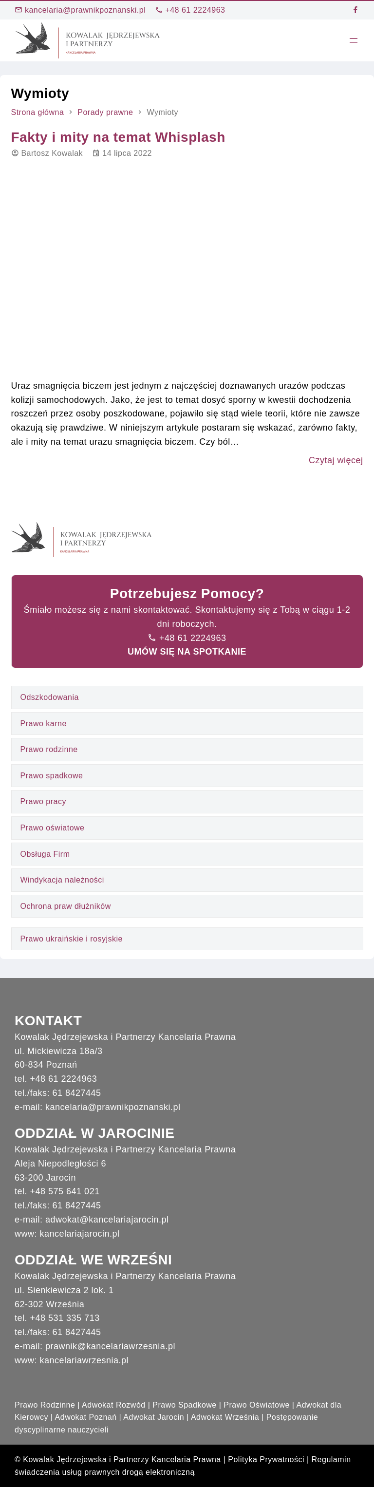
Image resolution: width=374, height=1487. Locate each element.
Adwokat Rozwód (114, 1405)
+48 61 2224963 (190, 10)
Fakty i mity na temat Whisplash (118, 137)
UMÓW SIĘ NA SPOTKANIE (187, 652)
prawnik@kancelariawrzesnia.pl (110, 1346)
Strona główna (37, 112)
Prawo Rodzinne (45, 1405)
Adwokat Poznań (86, 1417)
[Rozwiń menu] (353, 40)
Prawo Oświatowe (257, 1405)
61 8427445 (77, 1093)
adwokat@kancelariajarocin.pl (106, 1219)
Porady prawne (105, 112)
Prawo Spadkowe (184, 1405)
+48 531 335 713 (65, 1318)
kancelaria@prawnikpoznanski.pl (80, 10)
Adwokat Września (225, 1417)
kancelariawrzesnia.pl (84, 1360)
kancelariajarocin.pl (80, 1234)
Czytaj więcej (336, 460)
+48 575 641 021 (65, 1191)
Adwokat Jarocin (153, 1417)
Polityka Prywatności (266, 1459)
